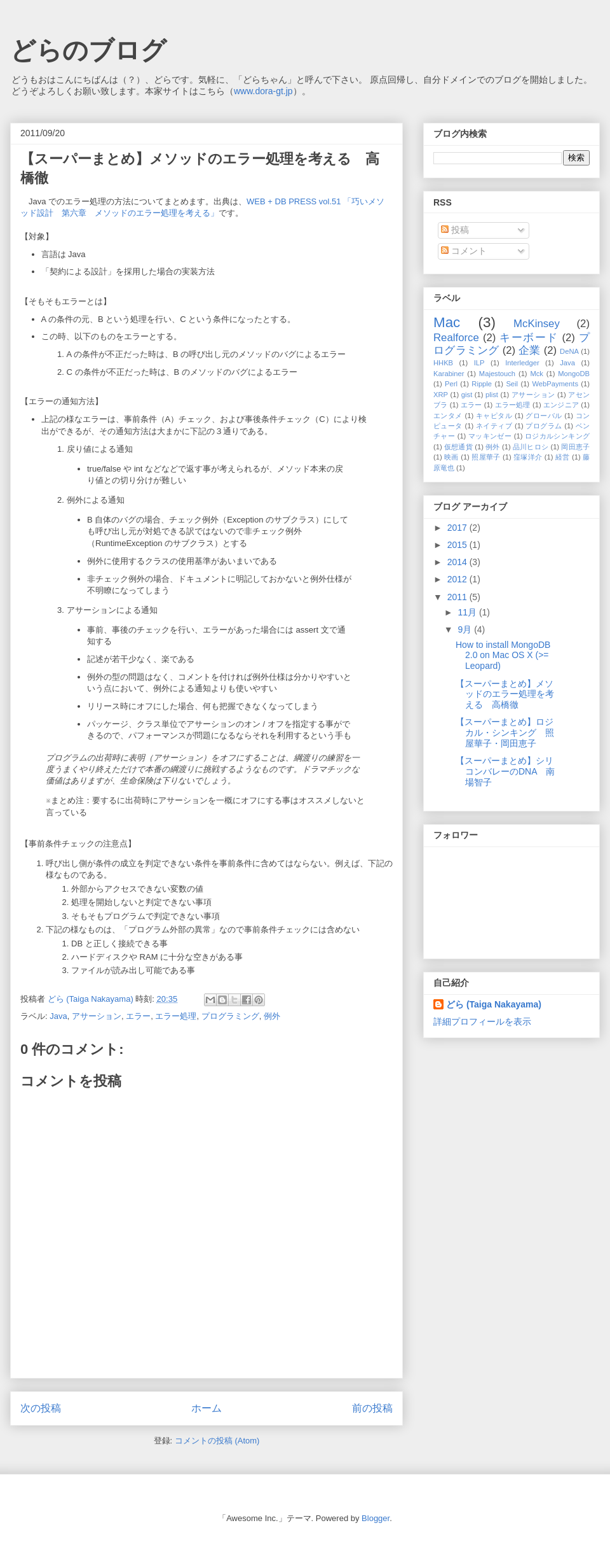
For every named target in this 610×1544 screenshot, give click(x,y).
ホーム (206, 1408)
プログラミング (230, 1016)
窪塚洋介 (527, 457)
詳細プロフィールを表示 (482, 1021)
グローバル (543, 415)
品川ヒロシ (530, 447)
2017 (458, 528)
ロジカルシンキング (557, 436)
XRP (440, 394)
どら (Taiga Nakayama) (493, 1004)
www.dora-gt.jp (263, 91)
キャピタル (494, 415)
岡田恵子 (575, 447)
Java (58, 1016)
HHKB (443, 363)
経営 (562, 457)
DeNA (569, 351)
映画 (451, 457)
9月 (466, 629)
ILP (479, 363)
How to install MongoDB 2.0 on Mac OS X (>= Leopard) (503, 655)
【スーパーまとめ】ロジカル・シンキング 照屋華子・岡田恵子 (505, 732)
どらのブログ (88, 50)
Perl (451, 384)
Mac (446, 322)
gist (466, 394)
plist (491, 394)
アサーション (96, 1016)
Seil (512, 384)
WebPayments (555, 384)
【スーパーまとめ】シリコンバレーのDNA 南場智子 (505, 771)
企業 (529, 350)
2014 (458, 562)
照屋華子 (485, 457)
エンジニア (561, 405)
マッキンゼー (490, 436)
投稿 (455, 230)
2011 (458, 597)
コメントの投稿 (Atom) (217, 1440)
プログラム (543, 426)
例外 (272, 1016)
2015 (458, 545)
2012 (458, 579)
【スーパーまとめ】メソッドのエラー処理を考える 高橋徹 (505, 694)
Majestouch (497, 373)
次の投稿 (40, 1408)
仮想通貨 (458, 447)
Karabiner (448, 373)
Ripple (481, 384)
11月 (468, 612)
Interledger (522, 363)
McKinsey (536, 324)
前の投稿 (372, 1408)
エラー (138, 1016)
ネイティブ (494, 426)
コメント (464, 251)
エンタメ (448, 415)
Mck (536, 373)
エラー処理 (175, 1016)
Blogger (376, 1518)
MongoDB (574, 373)
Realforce (456, 338)
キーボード (528, 338)
